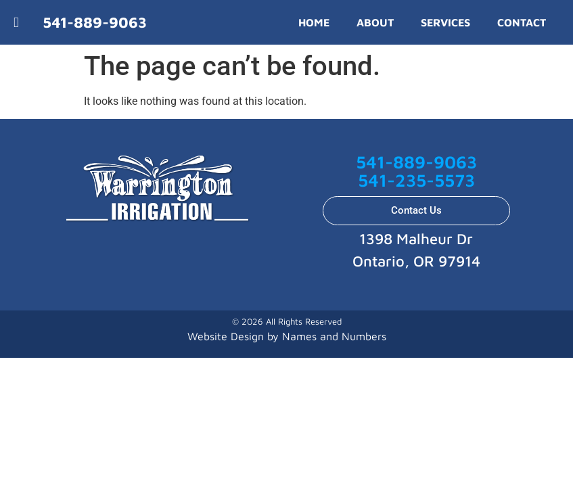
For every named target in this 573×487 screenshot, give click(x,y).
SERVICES (445, 22)
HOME (313, 22)
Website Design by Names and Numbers (286, 336)
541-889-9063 (416, 162)
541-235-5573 (416, 180)
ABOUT (375, 22)
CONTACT (521, 22)
